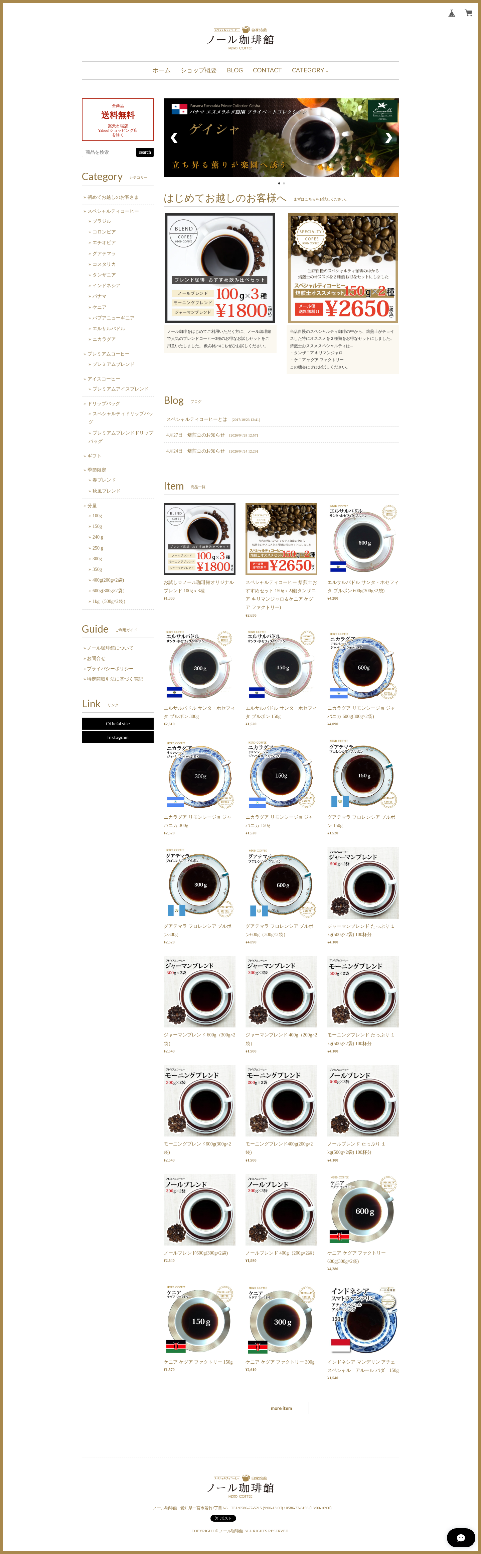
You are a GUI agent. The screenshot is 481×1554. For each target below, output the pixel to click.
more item (281, 1408)
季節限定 (97, 470)
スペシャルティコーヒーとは (196, 419)
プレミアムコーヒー (109, 353)
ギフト (95, 456)
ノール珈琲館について (110, 648)
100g (97, 515)
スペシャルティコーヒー (113, 211)
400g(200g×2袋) (108, 580)
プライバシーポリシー (110, 668)
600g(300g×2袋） (110, 590)
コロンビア (104, 231)
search (145, 152)
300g (97, 558)
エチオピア (104, 242)
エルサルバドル (109, 328)
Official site (118, 723)
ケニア (100, 307)
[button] (310, 70)
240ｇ (98, 537)
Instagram (118, 737)
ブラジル (102, 221)
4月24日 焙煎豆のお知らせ (195, 451)
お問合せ (96, 658)
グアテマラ (104, 253)
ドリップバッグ (104, 403)
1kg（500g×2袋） (110, 601)
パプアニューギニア (114, 317)
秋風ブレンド (107, 491)
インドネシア (107, 285)
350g (97, 569)
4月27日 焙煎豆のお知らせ (195, 435)
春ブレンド (104, 480)
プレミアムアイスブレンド (121, 389)
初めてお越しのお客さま (113, 197)
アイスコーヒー (104, 378)
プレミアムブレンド (114, 364)
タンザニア (104, 274)
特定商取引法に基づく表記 (115, 679)
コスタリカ (104, 264)
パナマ (100, 296)
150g (97, 526)
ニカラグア (104, 339)
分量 (92, 505)
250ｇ (98, 548)
